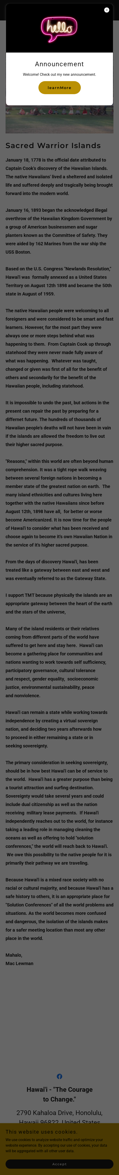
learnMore (60, 88)
